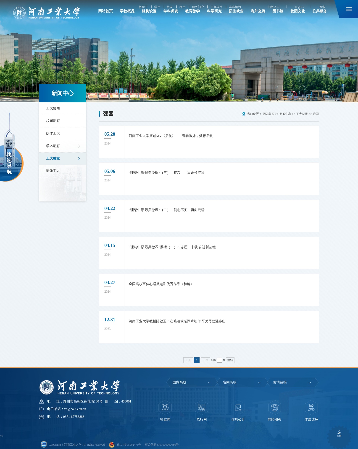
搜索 (322, 7)
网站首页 (105, 17)
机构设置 (149, 17)
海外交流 (258, 17)
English (299, 7)
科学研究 (214, 17)
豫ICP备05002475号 (129, 442)
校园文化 (297, 17)
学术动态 (52, 146)
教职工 (143, 7)
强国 (316, 114)
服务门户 (198, 7)
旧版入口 (274, 7)
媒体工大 (52, 133)
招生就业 (236, 17)
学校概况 (127, 17)
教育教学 (192, 17)
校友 (170, 7)
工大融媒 (52, 158)
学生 (157, 7)
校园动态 (52, 121)
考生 (182, 7)
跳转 (230, 358)
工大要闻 (52, 108)
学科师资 (170, 17)
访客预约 (235, 7)
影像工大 (52, 171)
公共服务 (319, 17)
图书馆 (277, 17)
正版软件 (216, 7)
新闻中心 (285, 114)
